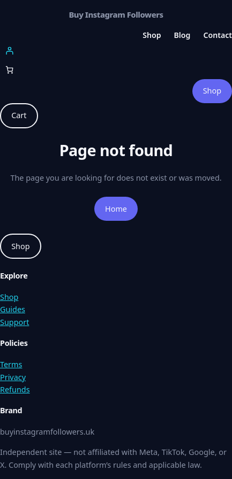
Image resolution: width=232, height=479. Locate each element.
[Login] (116, 50)
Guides (12, 309)
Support (14, 322)
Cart (18, 115)
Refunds (15, 389)
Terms (11, 364)
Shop (212, 91)
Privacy (13, 377)
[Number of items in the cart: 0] (9, 69)
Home (116, 209)
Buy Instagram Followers (116, 14)
